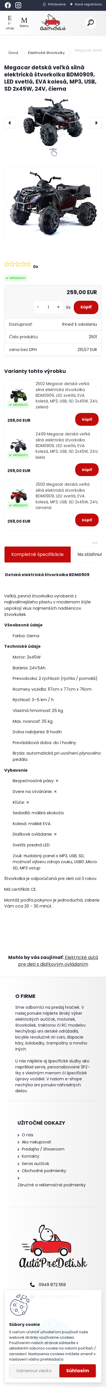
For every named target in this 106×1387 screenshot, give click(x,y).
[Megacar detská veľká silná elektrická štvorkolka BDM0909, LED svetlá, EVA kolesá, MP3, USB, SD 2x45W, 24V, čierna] (53, 122)
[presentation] (10, 122)
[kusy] (48, 307)
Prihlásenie (57, 4)
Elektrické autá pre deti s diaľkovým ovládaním (58, 960)
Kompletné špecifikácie (37, 554)
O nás (27, 1135)
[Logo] (53, 23)
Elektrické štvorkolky (46, 52)
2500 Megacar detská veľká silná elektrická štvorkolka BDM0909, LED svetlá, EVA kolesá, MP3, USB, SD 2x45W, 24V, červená (67, 496)
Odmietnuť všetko (33, 1371)
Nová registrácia (88, 4)
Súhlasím (77, 1370)
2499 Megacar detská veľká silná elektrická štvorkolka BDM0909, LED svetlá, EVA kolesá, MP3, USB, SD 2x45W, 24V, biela (67, 445)
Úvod (13, 52)
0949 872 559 (52, 1285)
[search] (90, 23)
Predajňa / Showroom (43, 1149)
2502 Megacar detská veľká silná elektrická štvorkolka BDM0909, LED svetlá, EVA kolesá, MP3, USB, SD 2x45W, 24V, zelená (67, 395)
